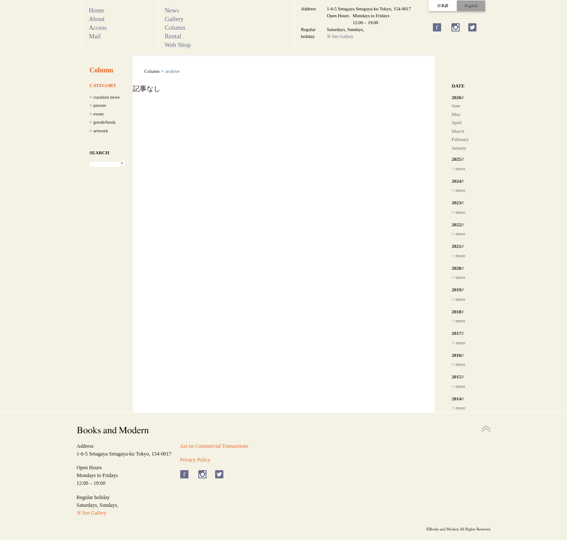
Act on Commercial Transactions (214, 446)
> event (97, 113)
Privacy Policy (195, 460)
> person (98, 105)
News (172, 10)
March (458, 131)
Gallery (174, 19)
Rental (173, 36)
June (456, 105)
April (457, 122)
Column (175, 27)
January (459, 147)
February (460, 139)
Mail (95, 36)
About (97, 19)
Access (98, 27)
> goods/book (103, 122)
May (456, 114)
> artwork (99, 130)
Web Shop (178, 44)
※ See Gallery (340, 36)
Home (96, 10)
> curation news (105, 97)
